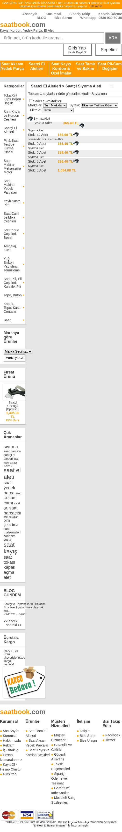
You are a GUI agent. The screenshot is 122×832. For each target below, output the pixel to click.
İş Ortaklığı (11, 750)
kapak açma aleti (9, 572)
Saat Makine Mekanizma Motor (12, 166)
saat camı (10, 500)
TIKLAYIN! (95, 6)
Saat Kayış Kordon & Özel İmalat (61, 68)
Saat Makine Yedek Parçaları (10, 186)
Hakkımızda (12, 740)
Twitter (110, 740)
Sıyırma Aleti (42, 118)
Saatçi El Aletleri (37, 66)
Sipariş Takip (80, 14)
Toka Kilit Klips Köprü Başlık (12, 99)
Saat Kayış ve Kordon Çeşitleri (12, 115)
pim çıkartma (11, 522)
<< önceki (11, 621)
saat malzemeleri (12, 530)
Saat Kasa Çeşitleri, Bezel (11, 233)
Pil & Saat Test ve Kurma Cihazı (11, 146)
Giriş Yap (77, 50)
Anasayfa (29, 14)
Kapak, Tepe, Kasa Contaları (12, 307)
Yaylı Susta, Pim (13, 203)
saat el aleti (12, 473)
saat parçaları (11, 517)
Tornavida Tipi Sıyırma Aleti (45, 139)
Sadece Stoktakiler (47, 101)
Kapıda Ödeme (110, 14)
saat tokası (9, 560)
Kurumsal (53, 14)
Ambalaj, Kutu (10, 248)
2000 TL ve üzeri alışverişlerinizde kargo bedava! (14, 657)
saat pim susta (9, 537)
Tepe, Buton (13, 295)
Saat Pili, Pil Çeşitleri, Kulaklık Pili (13, 282)
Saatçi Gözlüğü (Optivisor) (12, 406)
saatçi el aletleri (9, 456)
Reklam (8, 745)
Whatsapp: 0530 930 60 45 (101, 18)
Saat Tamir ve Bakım (85, 66)
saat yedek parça (9, 487)
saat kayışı (11, 548)
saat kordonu (10, 464)
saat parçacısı (12, 510)
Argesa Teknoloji (78, 822)
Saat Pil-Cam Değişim (110, 66)
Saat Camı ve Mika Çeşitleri (12, 217)
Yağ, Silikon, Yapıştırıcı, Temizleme (12, 264)
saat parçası (12, 451)
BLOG (41, 18)
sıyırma (11, 446)
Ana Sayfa (10, 731)
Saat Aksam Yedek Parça (12, 66)
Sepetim (109, 49)
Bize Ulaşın (88, 740)
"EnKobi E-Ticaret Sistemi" (50, 825)
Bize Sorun (63, 18)
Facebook (112, 735)
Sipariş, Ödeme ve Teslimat (59, 778)
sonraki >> (14, 625)
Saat (7, 320)
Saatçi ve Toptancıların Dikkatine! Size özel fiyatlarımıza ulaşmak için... (25, 607)
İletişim (83, 721)
